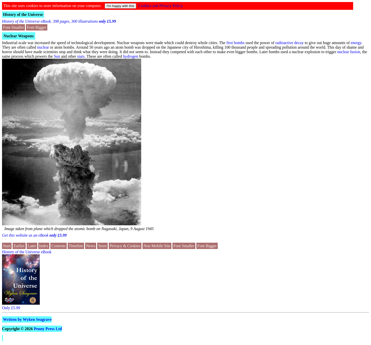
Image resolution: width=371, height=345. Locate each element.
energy (356, 43)
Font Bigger (36, 27)
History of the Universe (23, 14)
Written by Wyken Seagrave (27, 319)
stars (81, 56)
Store (102, 246)
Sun (57, 56)
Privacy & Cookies (125, 246)
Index (43, 246)
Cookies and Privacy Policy (160, 6)
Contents (58, 246)
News (90, 246)
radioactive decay (289, 43)
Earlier (19, 246)
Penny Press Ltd (48, 329)
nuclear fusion (348, 52)
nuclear (43, 47)
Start (7, 246)
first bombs (235, 43)
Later (32, 246)
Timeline (76, 246)
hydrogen (130, 56)
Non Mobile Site (156, 246)
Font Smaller (13, 27)
